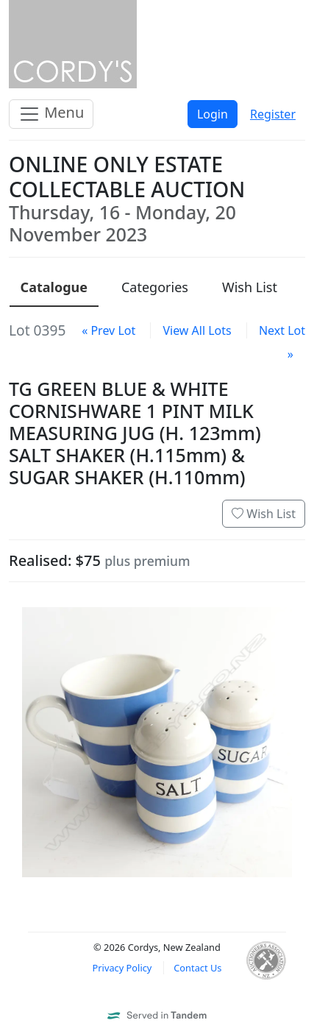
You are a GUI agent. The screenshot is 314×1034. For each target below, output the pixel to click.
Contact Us (197, 967)
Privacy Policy (122, 967)
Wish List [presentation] (249, 287)
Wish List (264, 514)
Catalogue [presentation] (54, 287)
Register (273, 114)
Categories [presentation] (154, 287)
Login (212, 114)
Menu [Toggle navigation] (51, 113)
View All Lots (197, 330)
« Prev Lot (108, 330)
